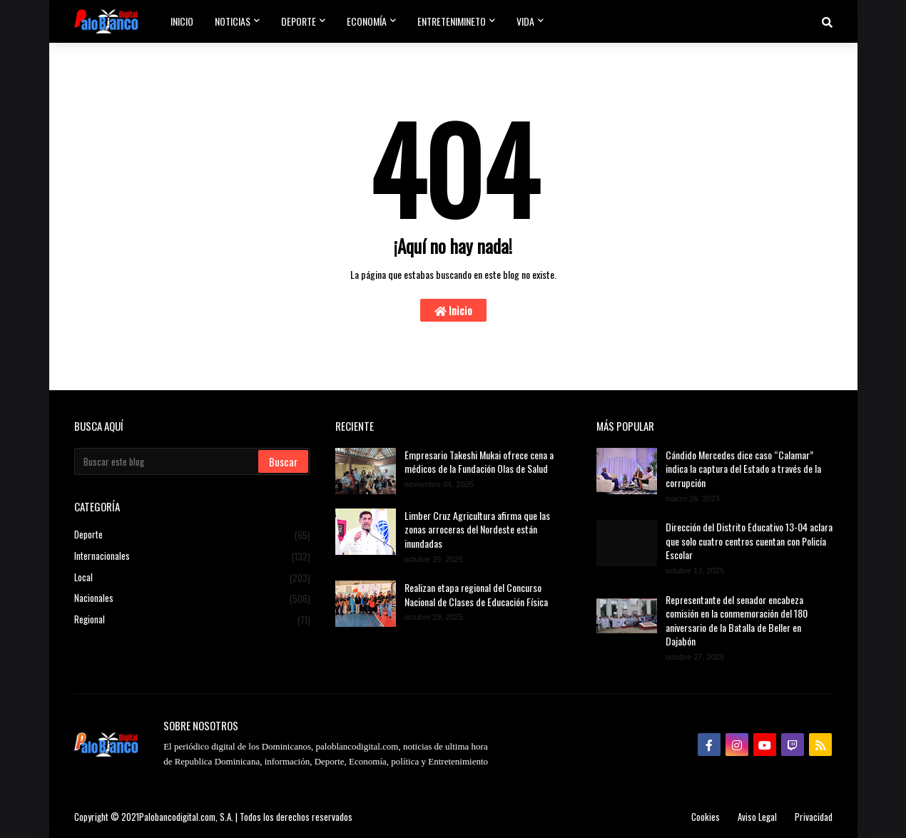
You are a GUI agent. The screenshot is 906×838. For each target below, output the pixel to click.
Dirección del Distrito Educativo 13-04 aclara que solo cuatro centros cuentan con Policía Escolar (749, 541)
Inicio (453, 310)
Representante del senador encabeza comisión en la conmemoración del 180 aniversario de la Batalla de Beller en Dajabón (737, 620)
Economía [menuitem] (367, 21)
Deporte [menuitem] (298, 21)
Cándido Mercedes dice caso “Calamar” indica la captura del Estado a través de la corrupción (743, 469)
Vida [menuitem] (525, 21)
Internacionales (192, 556)
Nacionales (192, 598)
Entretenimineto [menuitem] (451, 21)
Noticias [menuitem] (232, 21)
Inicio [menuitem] (181, 21)
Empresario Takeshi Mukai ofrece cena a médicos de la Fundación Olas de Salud (479, 462)
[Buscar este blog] (167, 461)
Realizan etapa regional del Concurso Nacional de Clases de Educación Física (476, 594)
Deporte (192, 535)
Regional (192, 619)
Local (192, 578)
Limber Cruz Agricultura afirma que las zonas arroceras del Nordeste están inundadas (477, 530)
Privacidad (814, 816)
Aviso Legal (757, 816)
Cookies (705, 816)
